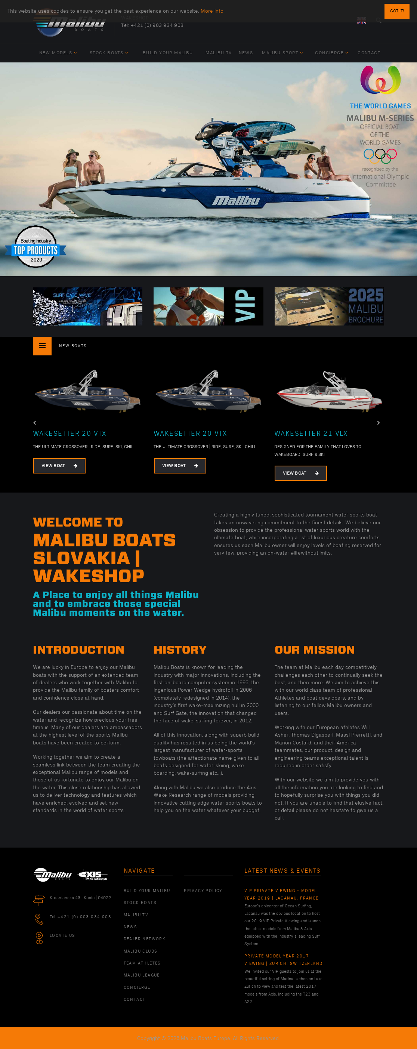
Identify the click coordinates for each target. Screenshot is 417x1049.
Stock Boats (109, 52)
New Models (58, 52)
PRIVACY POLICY (203, 891)
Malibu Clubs (141, 951)
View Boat (59, 465)
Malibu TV (219, 52)
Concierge (331, 52)
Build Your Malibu (168, 52)
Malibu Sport (282, 52)
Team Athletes (142, 963)
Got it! (397, 11)
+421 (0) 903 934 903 (157, 25)
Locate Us (62, 936)
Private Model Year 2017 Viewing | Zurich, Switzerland (283, 960)
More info (212, 11)
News (246, 52)
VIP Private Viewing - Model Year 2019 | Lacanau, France (281, 895)
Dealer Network (145, 939)
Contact (369, 52)
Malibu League (142, 975)
